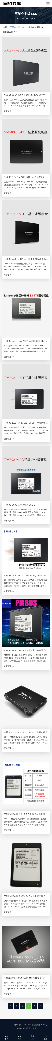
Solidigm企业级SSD (35, 27)
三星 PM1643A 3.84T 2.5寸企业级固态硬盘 (26, 732)
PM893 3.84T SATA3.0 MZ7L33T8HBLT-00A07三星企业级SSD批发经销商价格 (25, 341)
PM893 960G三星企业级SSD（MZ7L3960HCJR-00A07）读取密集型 (24, 505)
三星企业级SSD (17, 27)
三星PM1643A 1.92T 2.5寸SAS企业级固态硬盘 (25, 814)
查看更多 (9, 111)
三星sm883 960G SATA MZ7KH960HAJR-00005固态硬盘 (26, 978)
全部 (5, 27)
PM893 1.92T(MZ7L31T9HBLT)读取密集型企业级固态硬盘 (26, 423)
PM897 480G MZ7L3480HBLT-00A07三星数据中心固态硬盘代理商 (25, 95)
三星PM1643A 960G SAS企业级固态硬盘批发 (26, 896)
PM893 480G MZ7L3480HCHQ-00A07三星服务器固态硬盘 (25, 575)
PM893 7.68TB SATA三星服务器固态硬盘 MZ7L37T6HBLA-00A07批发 (25, 259)
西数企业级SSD (10, 32)
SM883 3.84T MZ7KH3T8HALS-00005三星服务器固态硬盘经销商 (25, 177)
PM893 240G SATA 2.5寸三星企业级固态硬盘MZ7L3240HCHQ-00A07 (26, 650)
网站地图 (32, 1028)
